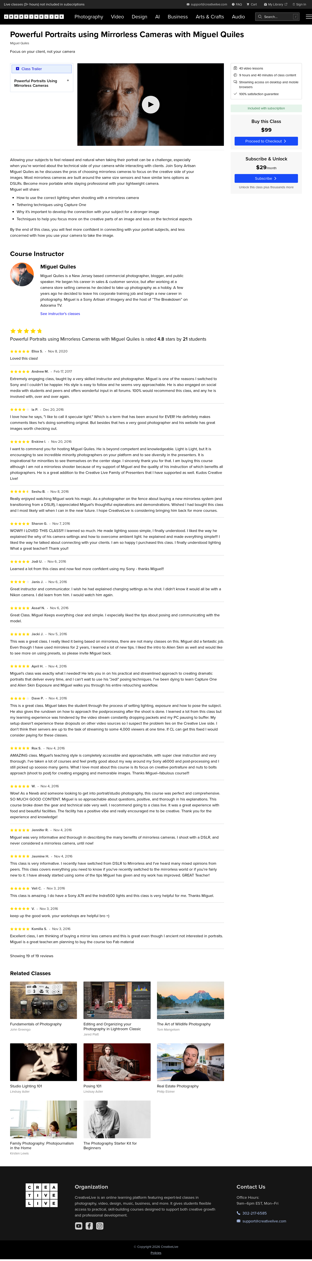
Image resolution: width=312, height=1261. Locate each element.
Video (117, 16)
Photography (89, 16)
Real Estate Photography (178, 1086)
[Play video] (150, 104)
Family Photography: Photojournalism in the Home (42, 1145)
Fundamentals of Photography (36, 1024)
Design (139, 16)
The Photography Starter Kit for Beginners (110, 1145)
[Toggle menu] (309, 17)
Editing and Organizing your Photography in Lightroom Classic (112, 1026)
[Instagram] (100, 1226)
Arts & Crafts (210, 16)
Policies (156, 1252)
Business (178, 16)
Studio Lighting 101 (26, 1086)
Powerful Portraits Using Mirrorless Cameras (35, 83)
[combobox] (277, 17)
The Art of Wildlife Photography (184, 1024)
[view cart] (252, 4)
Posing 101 (92, 1086)
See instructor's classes (60, 313)
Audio (238, 16)
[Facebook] (89, 1226)
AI (157, 16)
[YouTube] (79, 1226)
